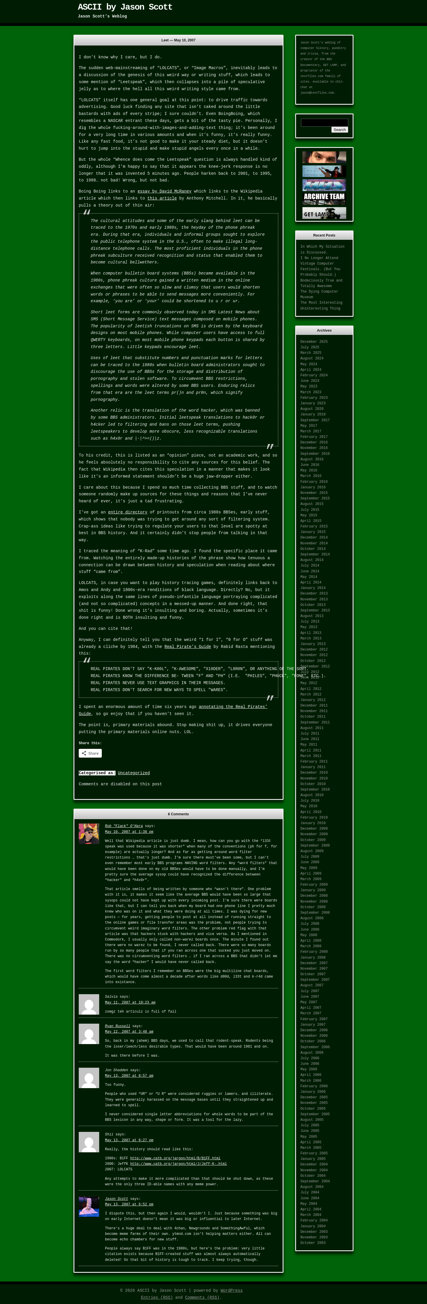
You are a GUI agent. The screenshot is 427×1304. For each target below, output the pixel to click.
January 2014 (313, 588)
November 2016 (314, 448)
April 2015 (310, 521)
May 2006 (308, 1069)
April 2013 (310, 633)
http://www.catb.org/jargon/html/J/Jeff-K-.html (178, 1164)
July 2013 (309, 622)
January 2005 (313, 1159)
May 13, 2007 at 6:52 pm (129, 1204)
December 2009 (314, 829)
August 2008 (311, 918)
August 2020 (311, 409)
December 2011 (314, 706)
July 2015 (309, 510)
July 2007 (309, 991)
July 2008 (309, 924)
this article (162, 198)
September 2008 (315, 913)
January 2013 (313, 644)
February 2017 (314, 437)
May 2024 (308, 364)
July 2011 (309, 734)
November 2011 (314, 711)
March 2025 (310, 353)
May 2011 (308, 745)
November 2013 (314, 599)
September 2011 (315, 723)
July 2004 (309, 1193)
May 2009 (308, 868)
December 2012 (314, 650)
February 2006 (314, 1086)
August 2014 (311, 560)
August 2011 (311, 728)
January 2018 (313, 414)
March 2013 (310, 639)
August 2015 (311, 504)
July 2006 (309, 1058)
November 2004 (314, 1170)
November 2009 (314, 834)
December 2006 (314, 1030)
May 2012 (308, 683)
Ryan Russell (117, 1026)
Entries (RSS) (157, 1297)
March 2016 (310, 476)
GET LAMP (330, 65)
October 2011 (313, 717)
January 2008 (313, 958)
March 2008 (310, 946)
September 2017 (315, 420)
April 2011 (310, 751)
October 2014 (313, 549)
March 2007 (310, 1013)
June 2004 (309, 1198)
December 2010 (314, 773)
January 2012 (313, 700)
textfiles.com (311, 76)
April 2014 (310, 583)
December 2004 (314, 1165)
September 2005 (315, 1114)
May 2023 (308, 386)
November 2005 (314, 1103)
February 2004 (314, 1221)
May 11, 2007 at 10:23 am (130, 1003)
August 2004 (311, 1187)
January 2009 (313, 890)
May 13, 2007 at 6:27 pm (129, 1140)
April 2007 (310, 1008)
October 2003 (313, 1243)
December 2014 (314, 538)
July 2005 (309, 1125)
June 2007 (309, 997)
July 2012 (309, 672)
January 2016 (313, 487)
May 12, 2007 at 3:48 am (129, 1032)
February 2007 (314, 1019)
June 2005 (309, 1131)
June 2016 (309, 465)
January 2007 (313, 1025)
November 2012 (314, 655)
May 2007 (308, 1002)
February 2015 (314, 527)
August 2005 (311, 1120)
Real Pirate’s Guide (187, 646)
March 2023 (310, 392)
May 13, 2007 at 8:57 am (129, 1076)
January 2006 (313, 1092)
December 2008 (314, 896)
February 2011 (314, 762)
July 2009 (309, 857)
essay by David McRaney (165, 191)
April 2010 (310, 812)
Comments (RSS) (202, 1297)
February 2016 (314, 482)
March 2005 (310, 1148)
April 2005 (310, 1142)
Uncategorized (134, 773)
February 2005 (314, 1153)
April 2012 (310, 689)
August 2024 (311, 358)
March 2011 (310, 756)
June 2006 (309, 1064)
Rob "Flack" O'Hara (124, 826)
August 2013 (311, 616)
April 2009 (310, 874)
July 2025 (309, 347)
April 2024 (310, 370)
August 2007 (311, 985)
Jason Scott (116, 1199)
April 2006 (310, 1075)
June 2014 (309, 571)
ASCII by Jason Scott (125, 7)
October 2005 (313, 1109)
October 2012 (313, 661)
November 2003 (314, 1237)
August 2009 (311, 851)
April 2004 (310, 1209)
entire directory (127, 512)
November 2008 (314, 902)
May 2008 (308, 935)
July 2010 (309, 801)
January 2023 (313, 403)
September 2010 (315, 790)
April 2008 (310, 941)
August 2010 (311, 795)
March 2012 (310, 695)
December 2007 (314, 963)
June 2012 (309, 678)
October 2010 (313, 784)
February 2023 (314, 398)
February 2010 (314, 818)
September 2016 (315, 454)
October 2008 (313, 907)
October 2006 (313, 1041)
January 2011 (313, 767)
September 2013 (315, 611)
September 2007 (315, 980)
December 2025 (314, 342)
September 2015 (315, 499)
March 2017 (310, 431)
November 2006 (314, 1036)
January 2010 (313, 823)
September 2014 (315, 555)
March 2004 (310, 1215)
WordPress (231, 1290)
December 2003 (314, 1232)
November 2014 (314, 543)
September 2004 (315, 1181)
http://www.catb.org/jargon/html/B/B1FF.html (175, 1158)
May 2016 (308, 471)
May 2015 (308, 515)
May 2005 (308, 1137)
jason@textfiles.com (317, 93)
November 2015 (314, 493)
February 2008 (314, 952)
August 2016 (311, 459)
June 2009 (309, 862)
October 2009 (313, 840)
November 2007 (314, 969)
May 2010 (308, 806)
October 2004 (313, 1176)
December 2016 (314, 443)
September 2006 (315, 1047)
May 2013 (308, 627)
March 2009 (310, 879)
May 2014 (308, 577)
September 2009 (315, 846)
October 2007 (313, 974)
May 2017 (308, 426)
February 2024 (314, 375)
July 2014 (309, 566)
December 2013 (314, 594)
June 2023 (309, 381)
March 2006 (310, 1081)
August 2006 (311, 1053)
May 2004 (308, 1204)
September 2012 (315, 667)
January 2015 (313, 532)
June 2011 (309, 739)
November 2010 (314, 779)
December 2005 (314, 1097)
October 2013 (313, 605)
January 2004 (313, 1226)
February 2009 (314, 885)
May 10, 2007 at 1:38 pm (129, 832)
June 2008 (309, 930)
